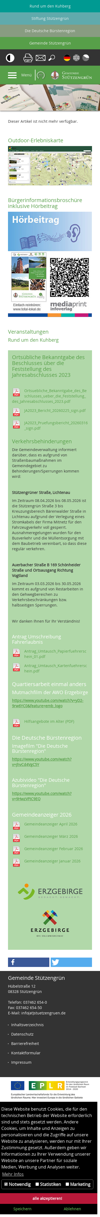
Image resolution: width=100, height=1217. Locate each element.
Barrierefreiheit (25, 1043)
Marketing (78, 1184)
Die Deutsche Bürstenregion (50, 30)
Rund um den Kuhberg (50, 6)
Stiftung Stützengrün (50, 18)
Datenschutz (22, 1034)
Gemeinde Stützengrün (50, 43)
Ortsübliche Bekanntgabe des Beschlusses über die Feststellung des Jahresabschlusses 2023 (48, 365)
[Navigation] (12, 75)
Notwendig (17, 1184)
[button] (28, 962)
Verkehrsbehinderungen (42, 441)
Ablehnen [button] (72, 1208)
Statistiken (48, 1184)
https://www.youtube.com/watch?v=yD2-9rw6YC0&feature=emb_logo (47, 703)
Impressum (21, 1062)
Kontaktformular (26, 1052)
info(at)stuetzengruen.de (43, 1012)
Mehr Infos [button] (13, 1174)
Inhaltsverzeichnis (27, 1024)
